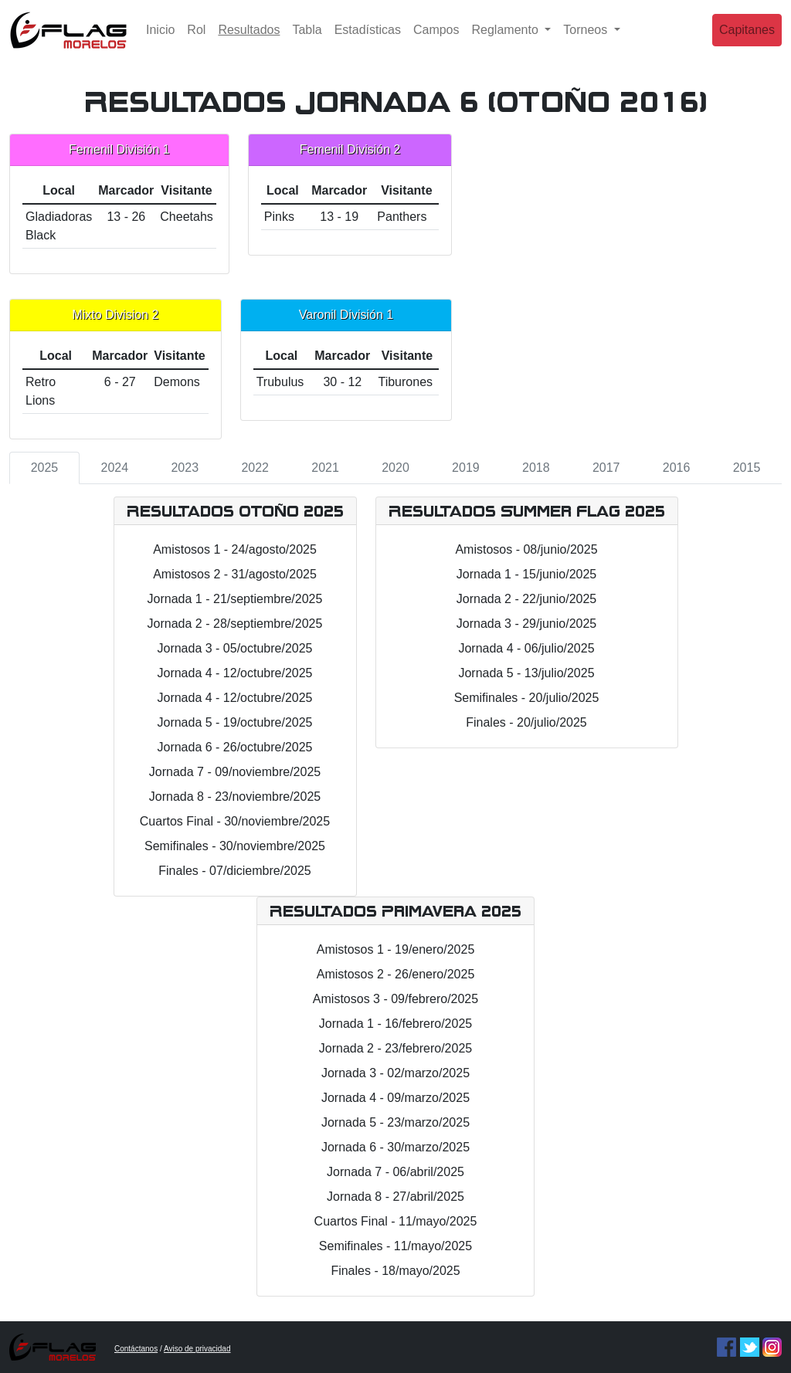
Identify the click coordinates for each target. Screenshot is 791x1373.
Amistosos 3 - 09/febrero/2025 (395, 998)
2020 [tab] (395, 467)
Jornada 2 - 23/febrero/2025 (395, 1048)
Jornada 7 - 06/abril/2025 (395, 1171)
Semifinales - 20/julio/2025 (526, 697)
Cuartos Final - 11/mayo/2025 (395, 1221)
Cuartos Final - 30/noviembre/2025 (235, 821)
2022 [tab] (255, 467)
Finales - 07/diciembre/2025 (234, 870)
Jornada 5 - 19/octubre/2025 (234, 722)
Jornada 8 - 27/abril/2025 (395, 1196)
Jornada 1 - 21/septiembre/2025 (235, 598)
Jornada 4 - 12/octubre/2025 (234, 673)
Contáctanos (136, 1348)
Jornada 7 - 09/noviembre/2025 (235, 771)
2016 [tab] (677, 467)
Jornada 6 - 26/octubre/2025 (234, 747)
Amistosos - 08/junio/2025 (526, 549)
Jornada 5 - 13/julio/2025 (526, 673)
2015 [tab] (747, 467)
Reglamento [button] (507, 42)
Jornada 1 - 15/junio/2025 (526, 574)
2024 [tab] (115, 467)
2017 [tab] (606, 467)
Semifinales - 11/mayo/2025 (395, 1246)
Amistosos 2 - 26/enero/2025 (396, 974)
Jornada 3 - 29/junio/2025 (526, 623)
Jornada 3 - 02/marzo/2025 (395, 1073)
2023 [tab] (185, 467)
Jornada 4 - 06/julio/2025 (526, 648)
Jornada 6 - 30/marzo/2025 (395, 1147)
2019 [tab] (466, 467)
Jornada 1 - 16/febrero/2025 (395, 1023)
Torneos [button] (586, 42)
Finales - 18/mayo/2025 (395, 1270)
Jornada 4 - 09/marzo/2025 (395, 1097)
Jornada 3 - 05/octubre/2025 (234, 648)
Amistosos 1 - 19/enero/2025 (396, 949)
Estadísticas (367, 42)
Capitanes (747, 42)
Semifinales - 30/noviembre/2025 (234, 846)
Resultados (252, 40)
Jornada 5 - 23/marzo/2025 (395, 1122)
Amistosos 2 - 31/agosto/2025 (235, 574)
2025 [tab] (45, 467)
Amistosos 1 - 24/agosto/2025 (235, 549)
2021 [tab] (325, 467)
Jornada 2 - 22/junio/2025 (526, 598)
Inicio (160, 42)
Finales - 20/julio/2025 (526, 722)
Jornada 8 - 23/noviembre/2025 (235, 796)
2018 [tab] (536, 467)
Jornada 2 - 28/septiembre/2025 (235, 623)
